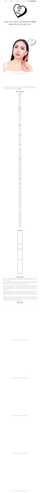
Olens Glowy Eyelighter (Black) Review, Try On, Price (7, 462)
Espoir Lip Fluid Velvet (6, 86)
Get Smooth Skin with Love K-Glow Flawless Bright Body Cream (34, 464)
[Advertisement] (20, 32)
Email (15, 433)
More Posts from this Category (6, 474)
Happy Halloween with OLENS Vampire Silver (7, 454)
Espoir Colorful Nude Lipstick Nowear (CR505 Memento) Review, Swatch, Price (11, 378)
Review (21, 375)
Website (27, 433)
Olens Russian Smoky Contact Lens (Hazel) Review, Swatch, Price (7, 468)
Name (4, 433)
